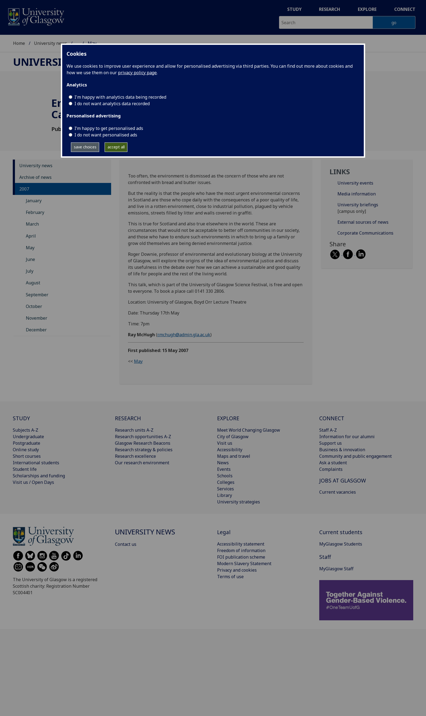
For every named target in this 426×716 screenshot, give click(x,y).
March (32, 224)
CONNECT (331, 418)
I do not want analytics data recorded (112, 104)
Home (19, 43)
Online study (26, 450)
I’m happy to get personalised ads (108, 128)
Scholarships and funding (39, 476)
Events (224, 469)
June (30, 259)
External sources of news (363, 222)
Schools (225, 476)
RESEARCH (128, 418)
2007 (24, 189)
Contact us (125, 544)
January (34, 201)
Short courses (27, 456)
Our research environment (142, 463)
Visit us (224, 443)
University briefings (357, 205)
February (35, 212)
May (30, 248)
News (223, 463)
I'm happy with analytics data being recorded (120, 97)
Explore (367, 9)
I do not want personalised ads (105, 135)
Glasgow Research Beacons (142, 443)
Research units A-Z (134, 430)
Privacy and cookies (237, 570)
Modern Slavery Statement (244, 563)
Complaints (331, 469)
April (31, 236)
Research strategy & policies (144, 450)
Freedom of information (241, 550)
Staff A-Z (328, 430)
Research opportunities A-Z (143, 437)
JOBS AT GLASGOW (342, 480)
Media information (356, 194)
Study (294, 9)
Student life (25, 469)
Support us (330, 443)
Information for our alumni (347, 437)
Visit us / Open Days (33, 482)
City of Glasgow (233, 437)
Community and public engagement (355, 456)
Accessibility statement (240, 544)
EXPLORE (228, 418)
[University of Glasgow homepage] (35, 16)
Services (225, 489)
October (34, 306)
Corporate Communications (365, 233)
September (37, 295)
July (29, 271)
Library (224, 495)
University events (355, 183)
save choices (85, 147)
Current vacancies (337, 492)
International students (36, 463)
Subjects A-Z (25, 430)
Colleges (225, 482)
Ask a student (333, 463)
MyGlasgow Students (340, 544)
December (36, 330)
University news (50, 43)
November (36, 318)
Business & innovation (342, 450)
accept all (116, 147)
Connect (404, 9)
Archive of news (35, 177)
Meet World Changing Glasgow (248, 430)
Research (329, 9)
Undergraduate (28, 437)
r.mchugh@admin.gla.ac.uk (183, 335)
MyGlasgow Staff (336, 569)
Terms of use (230, 577)
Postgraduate (26, 443)
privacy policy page (137, 73)
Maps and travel (233, 456)
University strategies (238, 502)
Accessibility (229, 450)
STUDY (21, 418)
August (33, 283)
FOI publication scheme (241, 557)
